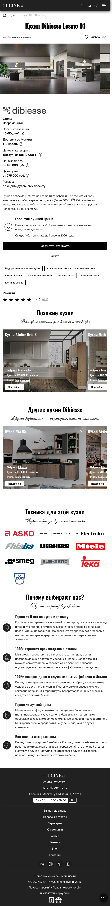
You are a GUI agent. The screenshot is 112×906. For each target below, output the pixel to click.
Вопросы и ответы (55, 817)
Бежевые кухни (90, 275)
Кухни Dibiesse (13, 275)
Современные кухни (40, 275)
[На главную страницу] (13, 5)
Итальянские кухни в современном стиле (71, 268)
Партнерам (55, 823)
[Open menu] (104, 5)
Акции (55, 836)
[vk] (42, 864)
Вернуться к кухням (19, 37)
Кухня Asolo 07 (100, 431)
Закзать (55, 256)
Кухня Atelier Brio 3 (21, 334)
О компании (55, 829)
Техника (55, 842)
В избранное (98, 37)
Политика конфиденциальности (55, 876)
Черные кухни (66, 275)
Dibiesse (22, 467)
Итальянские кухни (61, 881)
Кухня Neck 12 (99, 334)
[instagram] (50, 864)
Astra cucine (24, 370)
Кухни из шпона (14, 282)
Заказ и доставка (55, 810)
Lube (103, 370)
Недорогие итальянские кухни (22, 268)
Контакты (55, 855)
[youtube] (68, 864)
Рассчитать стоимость (55, 246)
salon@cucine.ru (55, 787)
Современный (22, 380)
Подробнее (14, 387)
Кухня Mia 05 (15, 431)
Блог (55, 848)
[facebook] (59, 864)
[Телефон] (83, 5)
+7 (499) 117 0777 (53, 782)
